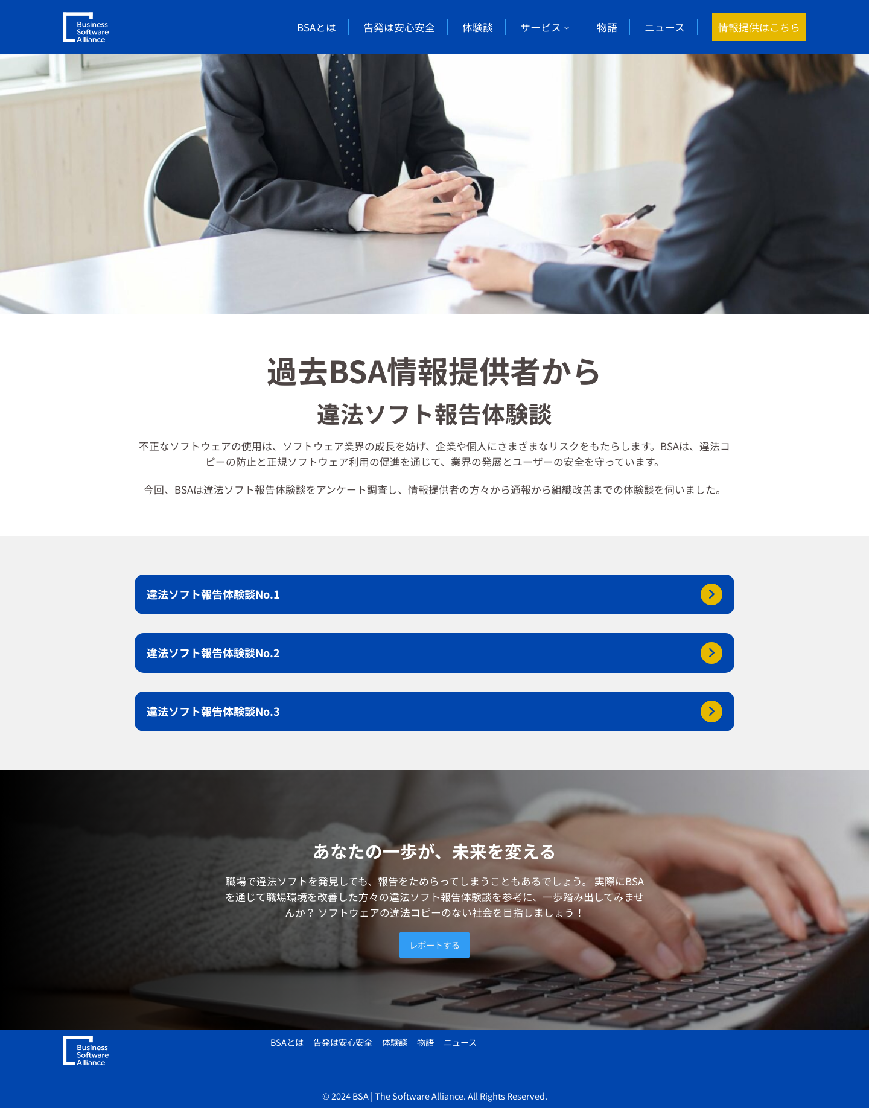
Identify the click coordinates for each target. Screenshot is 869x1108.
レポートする (434, 944)
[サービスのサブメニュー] (567, 27)
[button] (434, 594)
